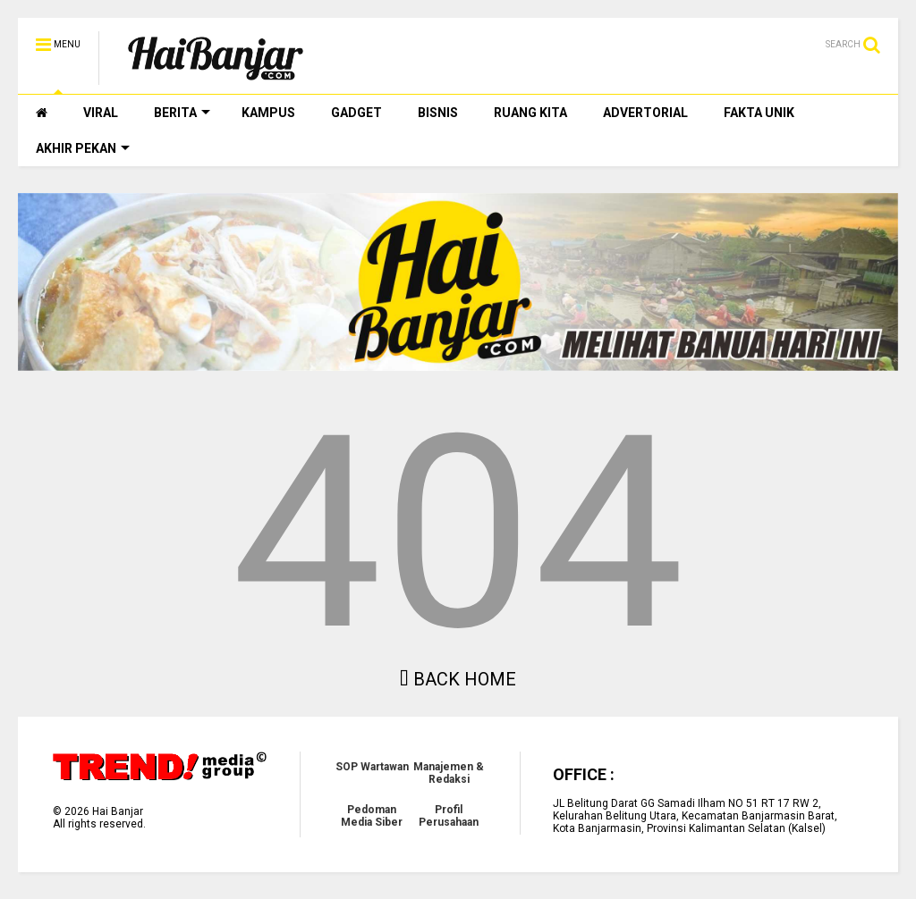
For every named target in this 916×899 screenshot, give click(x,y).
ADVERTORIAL (645, 112)
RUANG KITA (530, 112)
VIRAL (100, 112)
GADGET (356, 112)
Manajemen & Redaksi (448, 773)
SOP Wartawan (372, 766)
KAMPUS (268, 112)
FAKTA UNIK (759, 112)
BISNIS (438, 112)
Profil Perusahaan (449, 815)
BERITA (182, 112)
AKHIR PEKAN (83, 148)
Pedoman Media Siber (372, 815)
